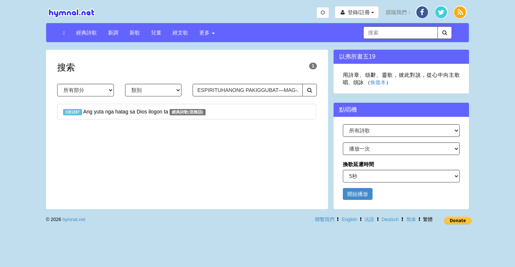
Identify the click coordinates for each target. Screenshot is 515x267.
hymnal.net (73, 219)
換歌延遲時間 (358, 164)
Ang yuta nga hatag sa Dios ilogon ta (134, 112)
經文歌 (180, 33)
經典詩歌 (86, 33)
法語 (369, 219)
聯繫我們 (324, 219)
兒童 (156, 33)
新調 (113, 33)
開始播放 (357, 194)
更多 (207, 33)
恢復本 (378, 82)
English (349, 219)
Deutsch (389, 219)
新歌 (134, 33)
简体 (411, 219)
